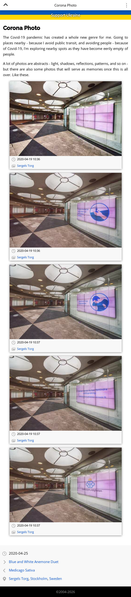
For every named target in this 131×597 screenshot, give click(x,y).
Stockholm (38, 578)
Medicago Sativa (22, 570)
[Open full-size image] (66, 118)
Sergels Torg (25, 166)
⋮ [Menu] (126, 5)
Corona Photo (21, 28)
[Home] (5, 5)
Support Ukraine (65, 15)
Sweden (55, 578)
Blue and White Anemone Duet (33, 561)
